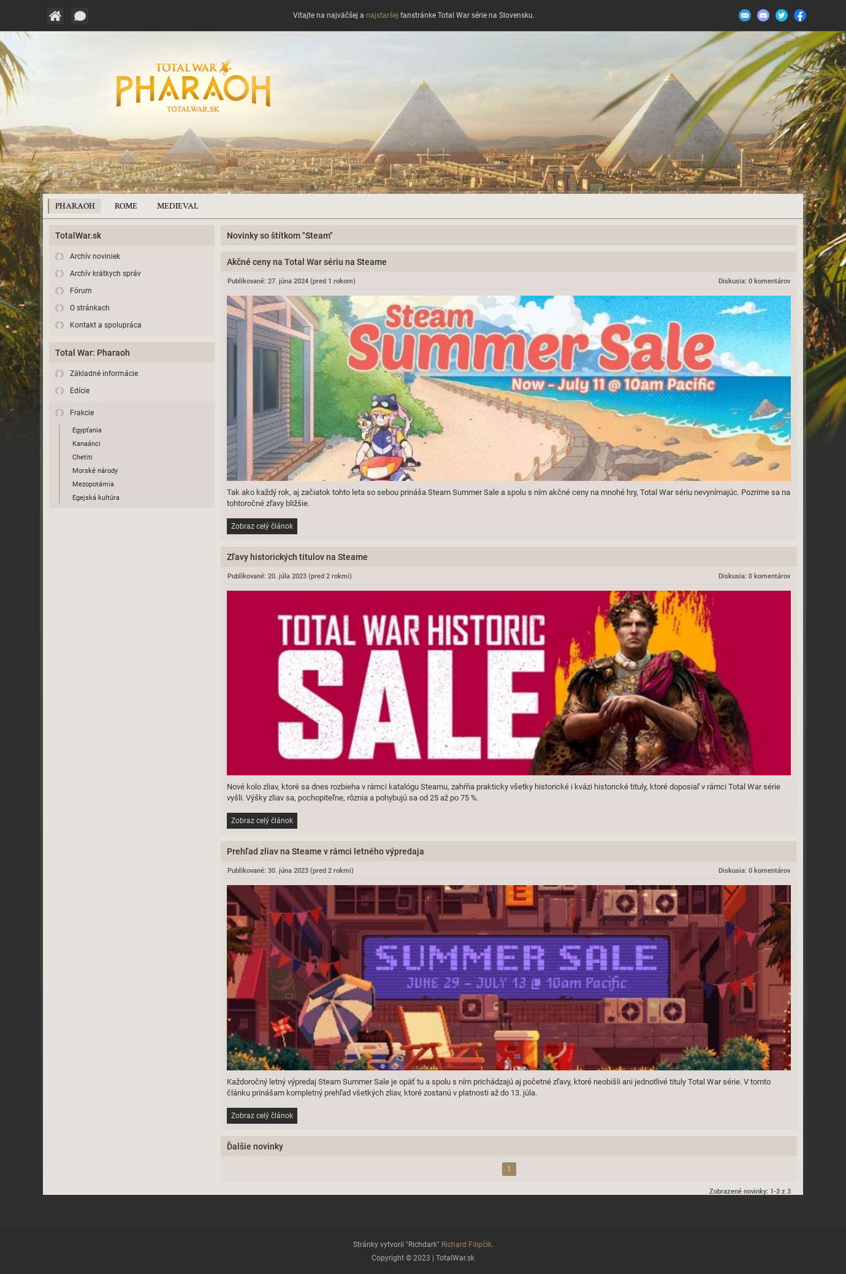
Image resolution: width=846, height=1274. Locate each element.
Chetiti (82, 457)
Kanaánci (86, 444)
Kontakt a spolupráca (106, 325)
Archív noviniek (95, 256)
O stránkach (90, 308)
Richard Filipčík (466, 1244)
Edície (80, 390)
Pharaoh (75, 206)
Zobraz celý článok (262, 526)
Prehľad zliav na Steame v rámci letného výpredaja (325, 851)
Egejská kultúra (96, 498)
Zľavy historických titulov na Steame (297, 557)
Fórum (81, 290)
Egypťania (87, 430)
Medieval (178, 206)
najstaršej (382, 15)
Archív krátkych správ (105, 273)
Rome (126, 206)
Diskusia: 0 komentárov (754, 281)
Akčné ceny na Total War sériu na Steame (307, 262)
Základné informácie (104, 373)
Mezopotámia (93, 484)
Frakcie (82, 413)
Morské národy (95, 471)
